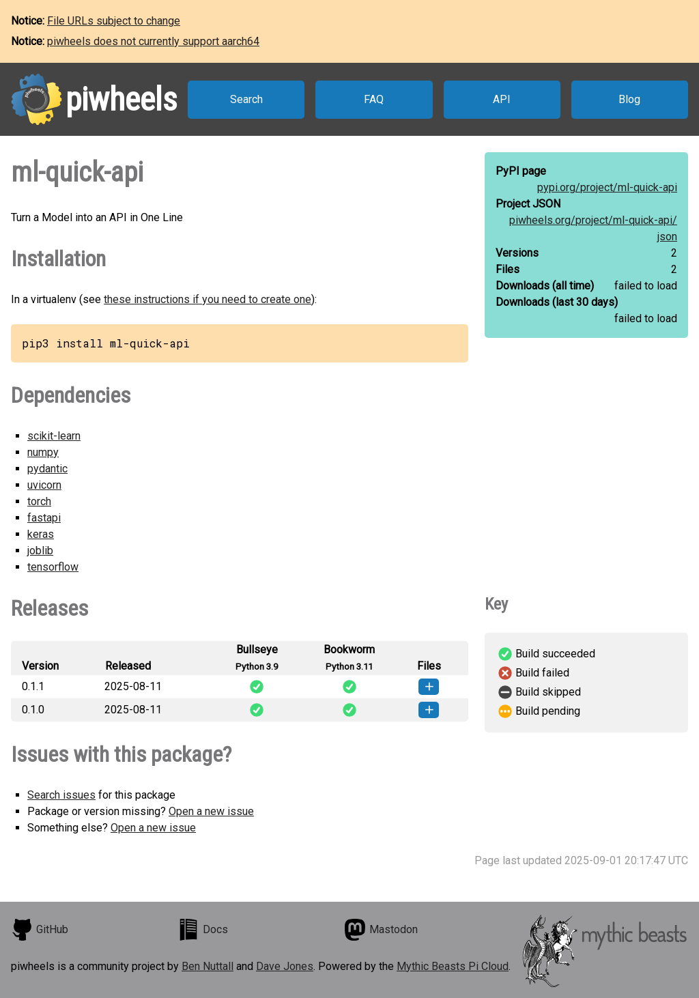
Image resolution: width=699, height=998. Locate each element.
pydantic (47, 468)
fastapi (44, 517)
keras (40, 534)
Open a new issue (211, 811)
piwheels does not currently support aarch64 (153, 41)
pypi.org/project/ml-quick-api (607, 187)
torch (39, 501)
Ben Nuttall (207, 966)
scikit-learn (54, 435)
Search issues (61, 794)
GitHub (39, 930)
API (502, 99)
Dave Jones (284, 966)
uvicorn (44, 485)
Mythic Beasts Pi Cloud (453, 966)
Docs (202, 930)
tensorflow (53, 566)
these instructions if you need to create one (207, 299)
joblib (40, 550)
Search (246, 99)
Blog (629, 99)
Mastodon (381, 930)
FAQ (374, 99)
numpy (43, 452)
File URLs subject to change (113, 20)
